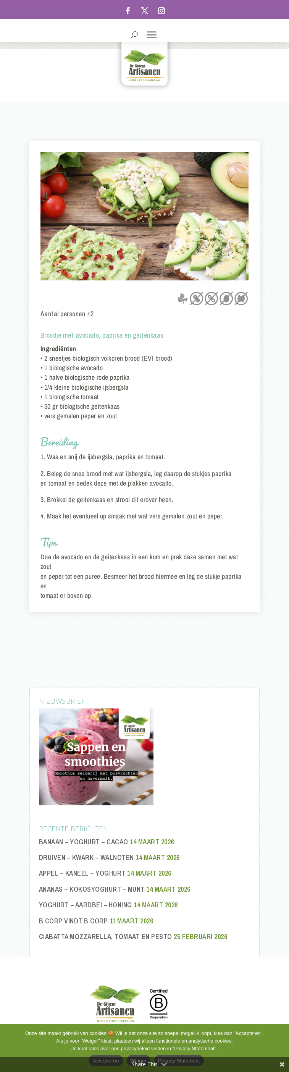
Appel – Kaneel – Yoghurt (82, 873)
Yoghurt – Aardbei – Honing (85, 905)
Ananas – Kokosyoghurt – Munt (92, 889)
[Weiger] (279, 1048)
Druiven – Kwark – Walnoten (86, 857)
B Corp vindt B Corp (73, 921)
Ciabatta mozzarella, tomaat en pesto (105, 936)
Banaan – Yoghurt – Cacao (83, 842)
